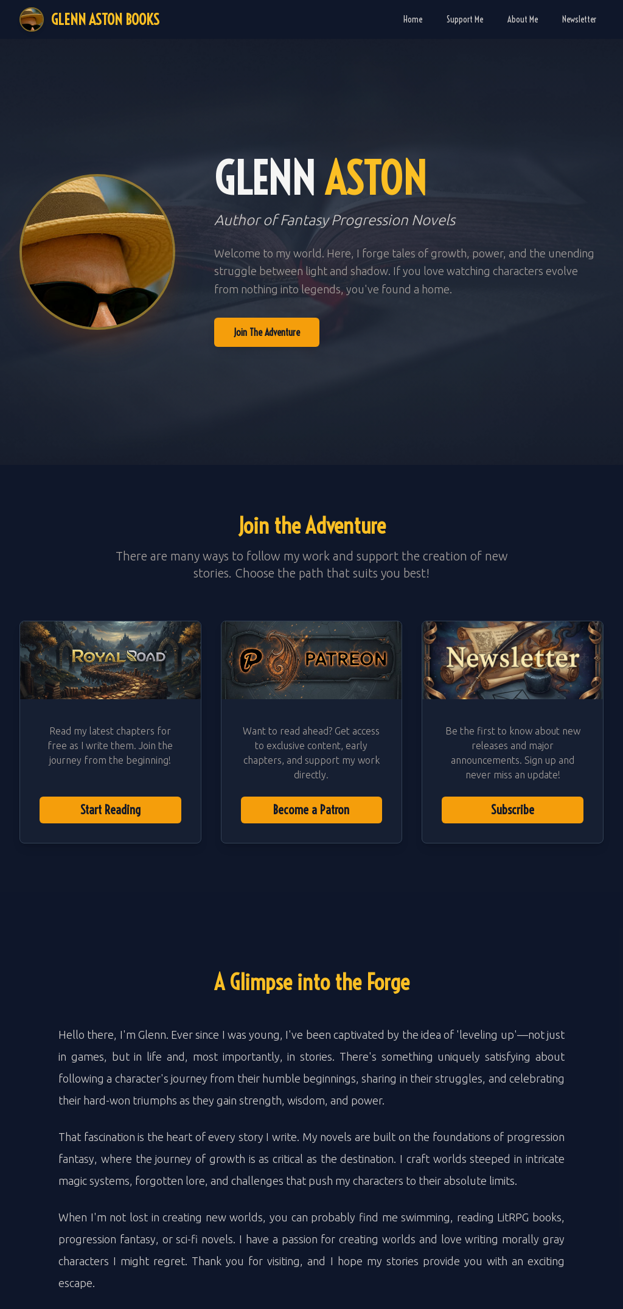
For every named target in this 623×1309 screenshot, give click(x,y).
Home (412, 19)
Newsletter (579, 19)
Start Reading (110, 809)
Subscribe (512, 809)
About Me (522, 19)
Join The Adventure (267, 332)
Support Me (465, 19)
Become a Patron (311, 809)
